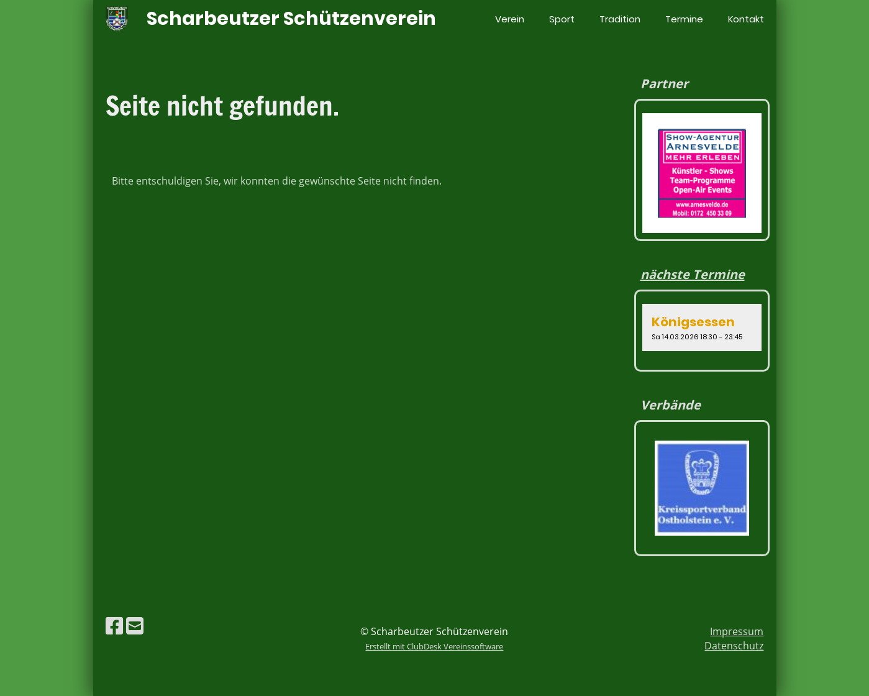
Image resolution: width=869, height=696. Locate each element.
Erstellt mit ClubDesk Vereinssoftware (434, 646)
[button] (702, 327)
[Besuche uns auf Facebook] (114, 625)
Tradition (619, 18)
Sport (562, 18)
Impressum (736, 631)
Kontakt (746, 18)
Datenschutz (733, 645)
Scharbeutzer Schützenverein (291, 19)
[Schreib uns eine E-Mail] (134, 625)
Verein (509, 18)
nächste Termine (692, 274)
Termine (684, 18)
